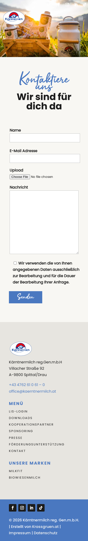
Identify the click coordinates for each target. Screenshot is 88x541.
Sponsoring (21, 431)
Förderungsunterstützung (37, 444)
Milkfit (16, 471)
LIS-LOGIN (18, 411)
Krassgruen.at (45, 526)
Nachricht (44, 220)
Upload (44, 174)
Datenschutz (45, 533)
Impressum (20, 533)
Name (45, 135)
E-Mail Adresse (45, 155)
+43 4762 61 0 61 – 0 (27, 384)
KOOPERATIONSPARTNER (31, 424)
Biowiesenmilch (25, 477)
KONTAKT (17, 451)
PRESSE (16, 438)
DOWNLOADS (21, 418)
